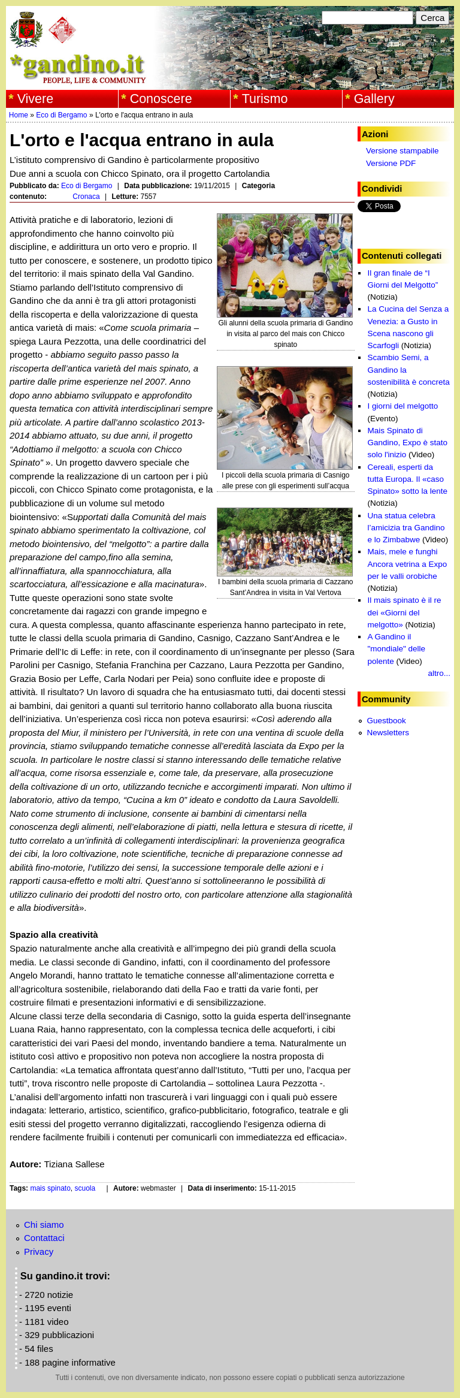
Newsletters (388, 732)
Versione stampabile (402, 150)
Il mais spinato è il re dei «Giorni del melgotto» (404, 612)
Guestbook (386, 720)
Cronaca (85, 196)
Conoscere (161, 99)
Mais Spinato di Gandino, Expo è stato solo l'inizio (407, 443)
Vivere (35, 99)
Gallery (374, 99)
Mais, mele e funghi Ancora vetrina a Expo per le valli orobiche (407, 564)
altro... (439, 673)
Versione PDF (391, 163)
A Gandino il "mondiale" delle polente (396, 649)
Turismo (265, 99)
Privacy (38, 1251)
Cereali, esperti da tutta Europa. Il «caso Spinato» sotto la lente (407, 479)
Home (18, 115)
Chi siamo (44, 1224)
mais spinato (50, 1188)
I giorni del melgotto (402, 405)
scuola (85, 1188)
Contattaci (44, 1238)
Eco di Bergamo (61, 115)
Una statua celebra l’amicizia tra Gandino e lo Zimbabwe (405, 528)
